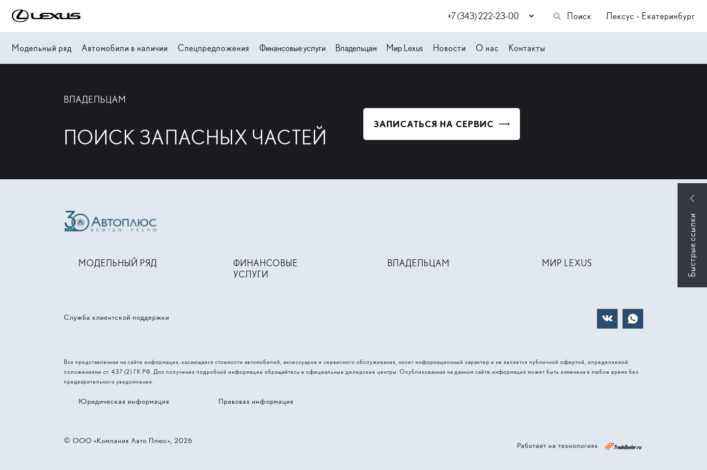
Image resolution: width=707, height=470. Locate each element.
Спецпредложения (213, 48)
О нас (487, 48)
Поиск (572, 16)
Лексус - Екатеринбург (650, 16)
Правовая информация (256, 401)
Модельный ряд (42, 48)
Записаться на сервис (434, 124)
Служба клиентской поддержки (116, 317)
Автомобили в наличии (125, 48)
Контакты (527, 48)
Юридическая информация (124, 401)
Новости (449, 48)
